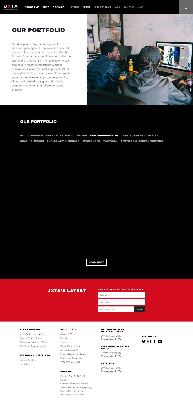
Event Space (25, 364)
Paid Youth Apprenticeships (33, 346)
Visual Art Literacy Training (32, 334)
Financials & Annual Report (73, 354)
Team (63, 342)
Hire (46, 7)
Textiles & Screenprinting (141, 141)
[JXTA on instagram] (149, 341)
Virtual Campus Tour (70, 346)
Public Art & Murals (63, 141)
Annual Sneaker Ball (69, 350)
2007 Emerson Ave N (111, 336)
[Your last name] (121, 302)
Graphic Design (32, 141)
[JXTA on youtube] (160, 341)
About (86, 7)
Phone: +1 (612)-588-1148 (72, 376)
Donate (58, 7)
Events (75, 7)
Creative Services (28, 360)
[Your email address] (116, 309)
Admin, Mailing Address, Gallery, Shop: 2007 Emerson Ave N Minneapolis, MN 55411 (76, 391)
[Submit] (139, 309)
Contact (129, 7)
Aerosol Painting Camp (31, 338)
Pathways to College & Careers (34, 342)
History (63, 338)
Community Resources (71, 358)
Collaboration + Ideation (66, 135)
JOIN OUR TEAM (102, 7)
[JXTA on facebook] (154, 341)
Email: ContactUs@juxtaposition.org (74, 382)
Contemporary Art (105, 135)
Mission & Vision (68, 334)
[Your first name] (121, 295)
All (22, 135)
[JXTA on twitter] (144, 341)
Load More (96, 262)
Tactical (110, 141)
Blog (117, 7)
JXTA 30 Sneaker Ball (70, 362)
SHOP (140, 7)
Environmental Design (140, 135)
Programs (32, 7)
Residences (91, 141)
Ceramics (35, 135)
